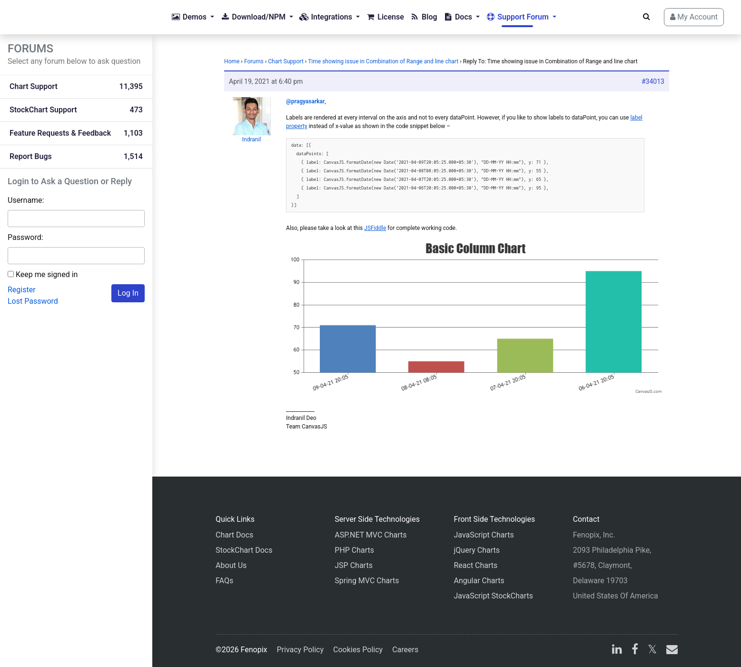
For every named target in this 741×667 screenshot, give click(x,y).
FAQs (224, 580)
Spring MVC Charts (367, 580)
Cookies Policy (358, 649)
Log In (128, 293)
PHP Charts (354, 550)
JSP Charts (354, 565)
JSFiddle (375, 228)
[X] (652, 650)
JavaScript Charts (484, 534)
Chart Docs (234, 534)
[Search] (646, 17)
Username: (26, 200)
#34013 (653, 81)
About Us (231, 565)
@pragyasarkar (305, 101)
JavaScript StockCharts (493, 595)
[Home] (45, 17)
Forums (254, 61)
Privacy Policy (300, 649)
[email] (670, 650)
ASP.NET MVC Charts (370, 534)
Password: (25, 237)
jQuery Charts (476, 550)
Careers (405, 649)
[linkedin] (617, 650)
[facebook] (635, 650)
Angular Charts (479, 580)
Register (22, 289)
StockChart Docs (244, 550)
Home (231, 61)
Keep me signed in (47, 274)
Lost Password (33, 301)
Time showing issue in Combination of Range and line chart (383, 61)
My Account (694, 16)
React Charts (475, 565)
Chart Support (286, 61)
